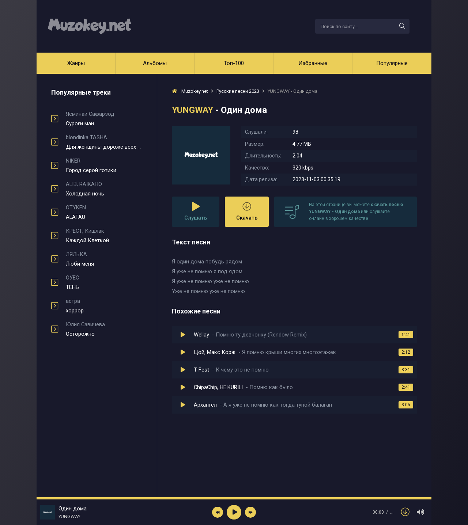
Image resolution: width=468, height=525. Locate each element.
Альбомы (155, 63)
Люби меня (104, 259)
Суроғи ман (104, 119)
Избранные (312, 63)
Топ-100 (234, 63)
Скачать (247, 211)
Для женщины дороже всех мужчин (104, 142)
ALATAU (104, 212)
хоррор (104, 306)
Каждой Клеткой (104, 236)
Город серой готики (104, 165)
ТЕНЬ (104, 282)
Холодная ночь (104, 189)
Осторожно (104, 329)
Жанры (76, 63)
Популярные (392, 63)
